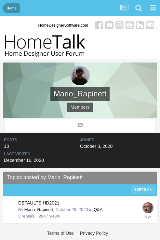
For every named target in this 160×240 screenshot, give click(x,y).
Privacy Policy (94, 233)
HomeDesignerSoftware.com (63, 25)
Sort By (143, 189)
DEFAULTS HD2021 (39, 202)
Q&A (98, 209)
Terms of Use (60, 233)
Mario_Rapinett (38, 209)
